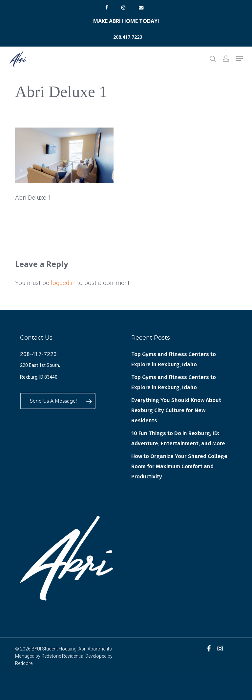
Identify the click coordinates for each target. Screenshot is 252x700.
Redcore (23, 663)
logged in (63, 283)
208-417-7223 (38, 354)
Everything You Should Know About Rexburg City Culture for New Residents (176, 410)
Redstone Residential (62, 656)
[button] (239, 58)
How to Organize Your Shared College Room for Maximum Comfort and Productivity (179, 466)
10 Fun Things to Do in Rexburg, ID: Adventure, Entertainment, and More (178, 438)
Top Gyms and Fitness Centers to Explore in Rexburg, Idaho (173, 359)
